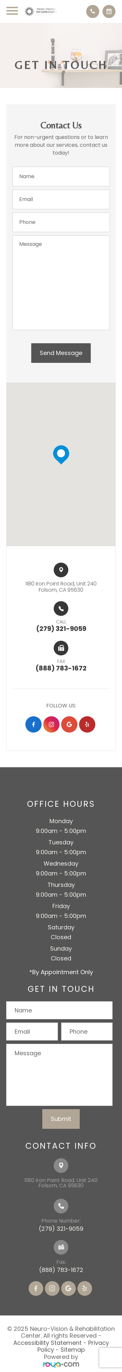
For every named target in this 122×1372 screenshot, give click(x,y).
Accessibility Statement (47, 1343)
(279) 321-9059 (61, 1229)
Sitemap (73, 1350)
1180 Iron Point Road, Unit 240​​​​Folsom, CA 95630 (61, 587)
